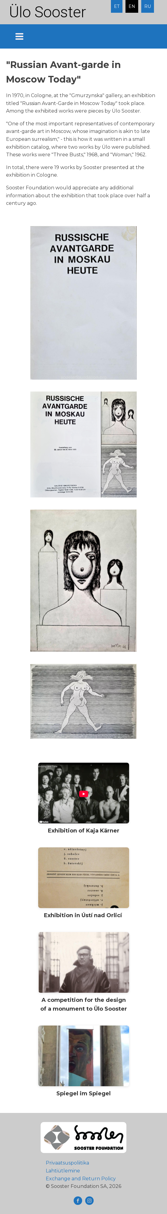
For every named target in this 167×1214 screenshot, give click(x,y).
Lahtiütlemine (63, 1171)
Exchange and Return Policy (81, 1179)
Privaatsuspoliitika (67, 1163)
